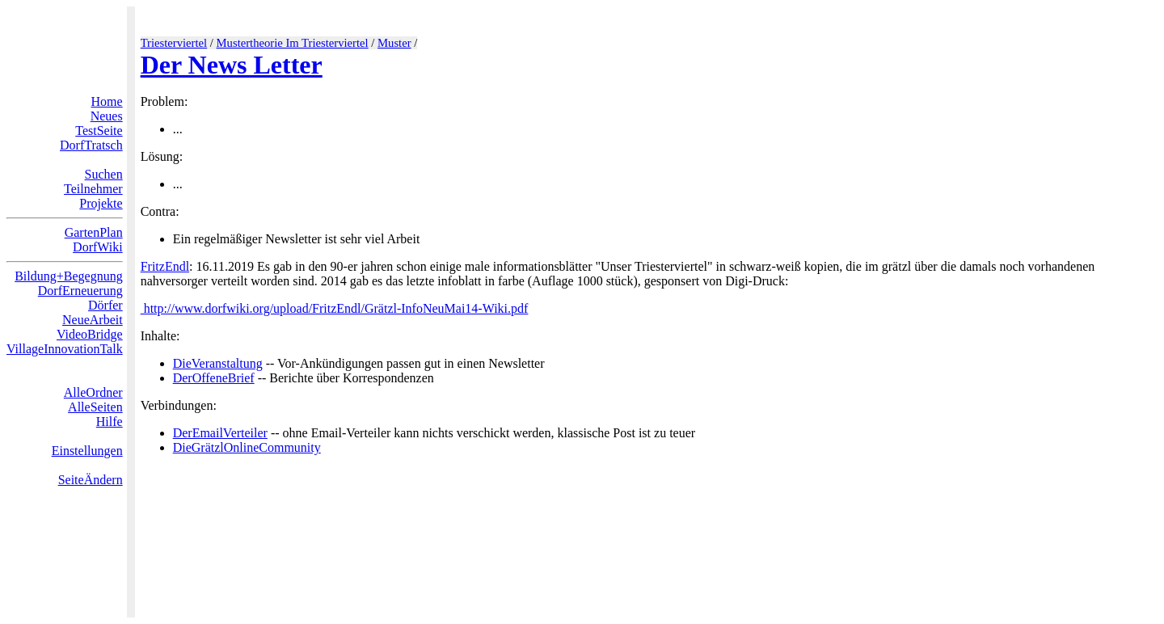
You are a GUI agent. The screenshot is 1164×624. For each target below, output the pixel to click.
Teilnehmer (93, 189)
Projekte (100, 203)
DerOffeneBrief (214, 378)
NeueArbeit (92, 320)
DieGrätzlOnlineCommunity (247, 447)
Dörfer (105, 305)
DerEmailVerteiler (220, 433)
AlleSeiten (95, 407)
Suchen (104, 174)
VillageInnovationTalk (64, 349)
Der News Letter (232, 64)
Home (107, 101)
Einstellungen (87, 450)
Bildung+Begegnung (68, 276)
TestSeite (98, 130)
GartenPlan (94, 232)
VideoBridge (90, 334)
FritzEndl (165, 266)
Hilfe (109, 421)
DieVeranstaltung (218, 363)
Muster (394, 42)
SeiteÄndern (90, 480)
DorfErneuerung (80, 290)
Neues (107, 116)
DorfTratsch (91, 145)
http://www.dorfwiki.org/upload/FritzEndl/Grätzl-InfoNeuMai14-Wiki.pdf (335, 308)
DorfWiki (98, 247)
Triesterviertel (174, 42)
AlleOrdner (93, 392)
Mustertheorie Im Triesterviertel (293, 42)
